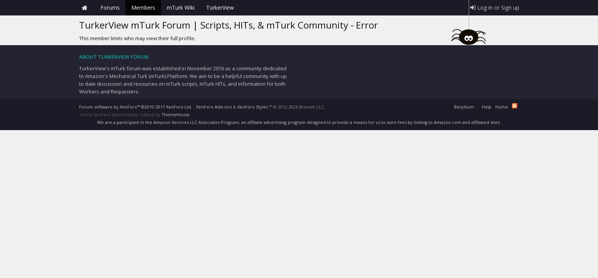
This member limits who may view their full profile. (137, 38)
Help (486, 107)
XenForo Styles (252, 107)
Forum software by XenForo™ (135, 107)
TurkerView (220, 7)
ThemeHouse (175, 114)
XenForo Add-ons (214, 107)
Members (143, 7)
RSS (514, 105)
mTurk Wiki (181, 7)
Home (85, 7)
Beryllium (464, 107)
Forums (110, 7)
